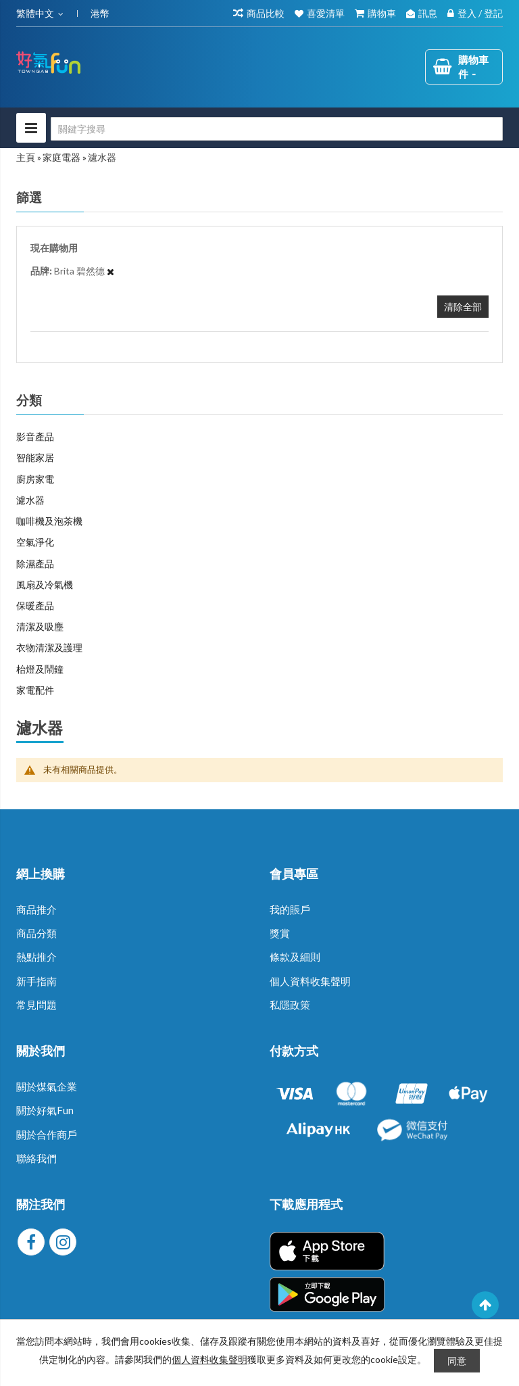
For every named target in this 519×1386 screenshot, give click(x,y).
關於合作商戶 (46, 1134)
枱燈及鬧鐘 (40, 669)
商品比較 (266, 13)
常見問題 (36, 1005)
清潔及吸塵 (40, 626)
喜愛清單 (326, 13)
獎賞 (280, 933)
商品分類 (36, 933)
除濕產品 (35, 563)
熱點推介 (36, 957)
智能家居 (35, 457)
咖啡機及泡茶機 (49, 521)
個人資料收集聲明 (310, 981)
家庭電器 (61, 157)
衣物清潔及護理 (49, 647)
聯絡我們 (36, 1158)
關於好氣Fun (45, 1110)
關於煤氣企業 (46, 1086)
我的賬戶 (290, 909)
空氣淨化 (35, 542)
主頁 (25, 157)
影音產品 (35, 436)
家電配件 (35, 690)
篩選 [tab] (29, 197)
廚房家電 (35, 479)
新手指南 (36, 981)
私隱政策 (290, 1005)
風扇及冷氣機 (44, 584)
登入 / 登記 (480, 13)
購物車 (382, 13)
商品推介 (36, 909)
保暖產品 (35, 605)
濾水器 (30, 500)
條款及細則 (295, 957)
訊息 (427, 13)
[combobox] (277, 129)
